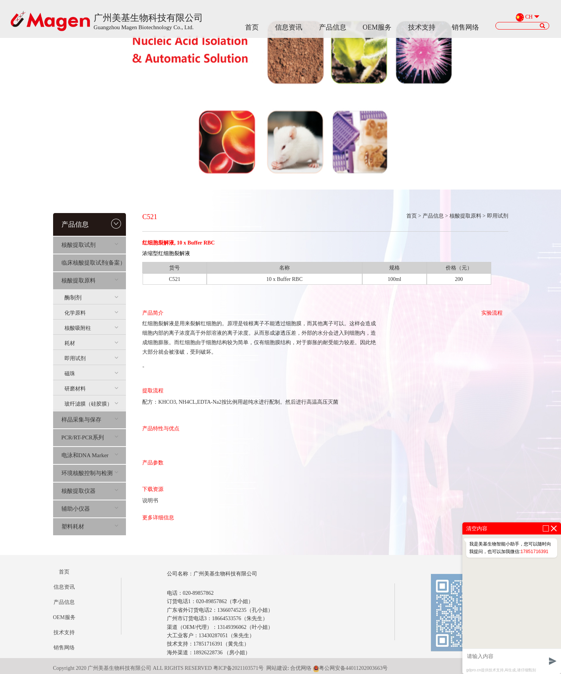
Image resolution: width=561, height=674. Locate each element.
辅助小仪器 (90, 509)
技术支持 (421, 27)
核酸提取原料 (90, 280)
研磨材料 (91, 389)
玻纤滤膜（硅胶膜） (91, 404)
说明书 (150, 500)
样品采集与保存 (90, 420)
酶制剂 (91, 298)
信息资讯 (288, 27)
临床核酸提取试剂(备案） (93, 263)
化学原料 (91, 313)
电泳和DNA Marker (90, 455)
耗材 (91, 343)
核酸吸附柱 (91, 328)
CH (529, 17)
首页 (252, 27)
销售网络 (465, 27)
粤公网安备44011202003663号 (350, 668)
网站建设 (277, 668)
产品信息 (332, 27)
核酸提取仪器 (90, 491)
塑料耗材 (90, 527)
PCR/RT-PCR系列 (90, 437)
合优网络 (300, 668)
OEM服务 (377, 27)
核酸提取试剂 (90, 245)
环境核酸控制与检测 (90, 473)
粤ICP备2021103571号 (238, 668)
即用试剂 (91, 358)
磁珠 (91, 373)
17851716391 (534, 551)
